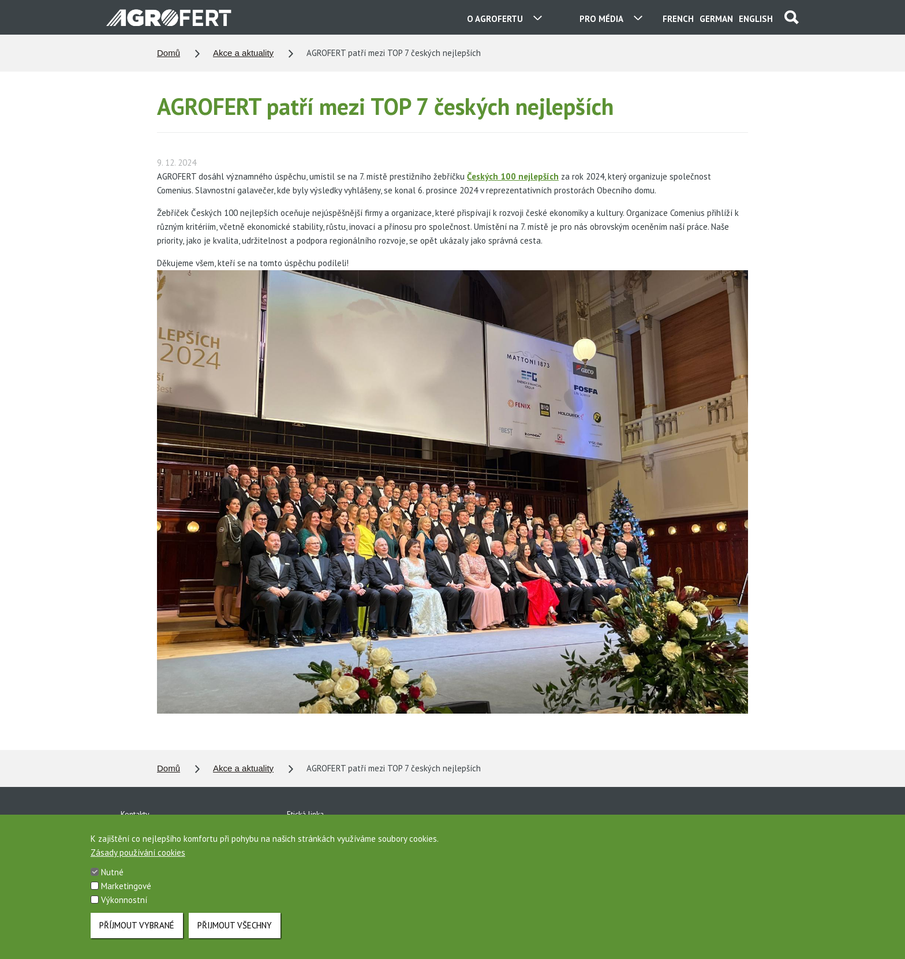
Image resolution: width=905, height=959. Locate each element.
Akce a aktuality (243, 53)
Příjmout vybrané (136, 937)
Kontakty (135, 814)
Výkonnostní (124, 912)
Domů (168, 53)
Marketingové (126, 898)
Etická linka (305, 814)
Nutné (112, 884)
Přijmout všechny (234, 937)
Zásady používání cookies (138, 865)
